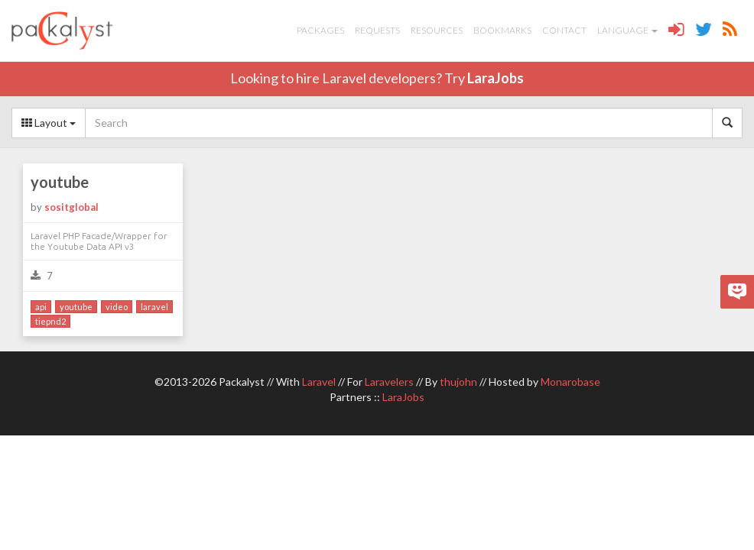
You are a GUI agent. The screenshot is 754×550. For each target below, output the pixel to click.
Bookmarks (502, 30)
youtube (60, 182)
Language (627, 30)
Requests (377, 30)
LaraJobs (495, 78)
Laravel (319, 381)
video (117, 307)
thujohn (458, 381)
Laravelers (389, 381)
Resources (437, 30)
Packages (320, 30)
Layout (48, 122)
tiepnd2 (50, 321)
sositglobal (71, 207)
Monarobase (570, 381)
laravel (154, 307)
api (41, 307)
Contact (564, 30)
